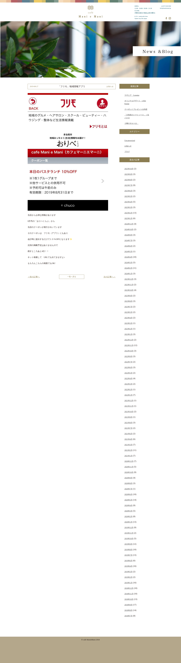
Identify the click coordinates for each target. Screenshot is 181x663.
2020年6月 (128, 494)
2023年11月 (128, 285)
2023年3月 (128, 323)
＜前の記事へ (34, 277)
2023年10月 (128, 290)
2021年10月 (128, 412)
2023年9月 (128, 296)
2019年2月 (128, 577)
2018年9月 (128, 605)
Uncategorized (129, 140)
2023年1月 (128, 334)
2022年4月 (128, 378)
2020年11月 (128, 467)
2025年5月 (128, 196)
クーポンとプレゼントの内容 (135, 109)
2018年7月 (128, 616)
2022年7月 (128, 362)
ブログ (127, 152)
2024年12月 (128, 224)
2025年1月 (128, 218)
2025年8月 (128, 180)
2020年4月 (128, 505)
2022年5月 (128, 373)
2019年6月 (128, 561)
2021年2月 (128, 450)
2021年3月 (128, 445)
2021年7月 (128, 428)
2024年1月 (128, 274)
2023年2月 (128, 329)
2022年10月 (128, 351)
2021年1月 (128, 456)
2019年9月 (128, 544)
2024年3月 (128, 263)
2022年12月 (128, 340)
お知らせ (127, 146)
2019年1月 (128, 583)
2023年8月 (128, 301)
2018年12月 (128, 588)
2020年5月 (128, 500)
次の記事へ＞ (110, 277)
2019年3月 (128, 572)
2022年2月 (128, 390)
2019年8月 (128, 550)
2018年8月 (128, 610)
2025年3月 (128, 207)
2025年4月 (128, 202)
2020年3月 (128, 511)
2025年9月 (128, 174)
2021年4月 (128, 439)
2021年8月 (128, 423)
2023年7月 (128, 307)
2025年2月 (128, 213)
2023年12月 (128, 279)
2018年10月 (128, 599)
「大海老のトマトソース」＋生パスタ (136, 116)
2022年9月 (128, 356)
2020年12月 (128, 461)
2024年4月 (128, 257)
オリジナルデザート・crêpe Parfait (135, 102)
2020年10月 (128, 472)
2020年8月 (128, 483)
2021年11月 (128, 406)
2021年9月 (128, 417)
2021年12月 (128, 401)
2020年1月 (128, 522)
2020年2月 (128, 516)
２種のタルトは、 (131, 123)
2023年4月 (128, 318)
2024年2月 (128, 268)
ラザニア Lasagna (131, 95)
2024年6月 (128, 246)
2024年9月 (128, 235)
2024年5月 (128, 252)
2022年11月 (128, 345)
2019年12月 (128, 528)
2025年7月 (128, 185)
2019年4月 (128, 566)
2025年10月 (128, 169)
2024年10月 (128, 229)
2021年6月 (128, 434)
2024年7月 (128, 240)
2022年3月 (128, 384)
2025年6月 (128, 191)
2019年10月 (128, 539)
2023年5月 (128, 312)
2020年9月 (128, 478)
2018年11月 (128, 594)
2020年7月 (128, 489)
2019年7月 (128, 555)
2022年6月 (128, 367)
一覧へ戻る (71, 277)
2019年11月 (128, 533)
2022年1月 (128, 395)
